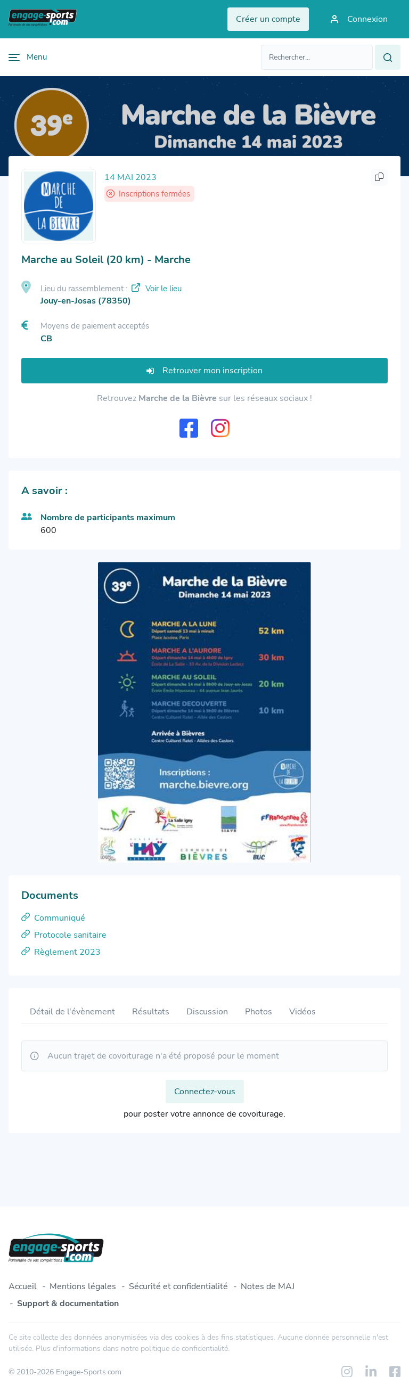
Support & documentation (68, 1303)
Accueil (23, 1286)
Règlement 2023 (61, 952)
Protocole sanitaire (64, 935)
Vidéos (302, 1012)
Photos (258, 1012)
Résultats (150, 1012)
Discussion (207, 1012)
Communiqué (53, 918)
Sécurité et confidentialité (178, 1286)
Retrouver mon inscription (204, 370)
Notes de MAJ (268, 1286)
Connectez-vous (204, 1091)
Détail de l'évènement (72, 1012)
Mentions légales (83, 1286)
